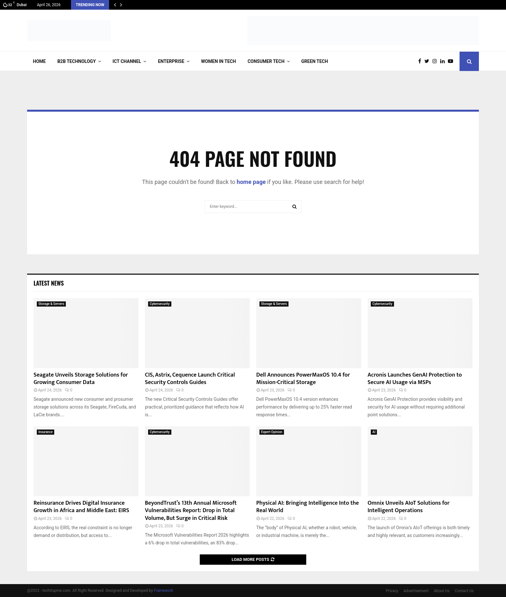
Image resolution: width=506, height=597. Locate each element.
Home (39, 61)
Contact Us (464, 591)
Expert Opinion (271, 432)
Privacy (392, 591)
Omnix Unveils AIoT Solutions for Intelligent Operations (409, 506)
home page (251, 181)
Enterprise (171, 61)
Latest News (49, 283)
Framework (163, 590)
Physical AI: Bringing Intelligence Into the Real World (307, 506)
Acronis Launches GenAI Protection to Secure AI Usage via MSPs (415, 378)
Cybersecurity (160, 304)
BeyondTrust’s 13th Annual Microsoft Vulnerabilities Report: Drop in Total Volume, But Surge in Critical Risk (191, 510)
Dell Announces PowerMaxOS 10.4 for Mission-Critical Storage (303, 378)
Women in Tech (218, 61)
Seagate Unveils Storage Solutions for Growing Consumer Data (81, 378)
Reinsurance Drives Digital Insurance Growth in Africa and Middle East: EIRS (81, 506)
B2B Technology (76, 61)
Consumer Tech (266, 61)
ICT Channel (127, 61)
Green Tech (314, 61)
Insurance (45, 432)
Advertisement (416, 591)
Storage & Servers (51, 304)
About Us (442, 591)
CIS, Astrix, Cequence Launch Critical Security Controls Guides (190, 378)
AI (373, 432)
